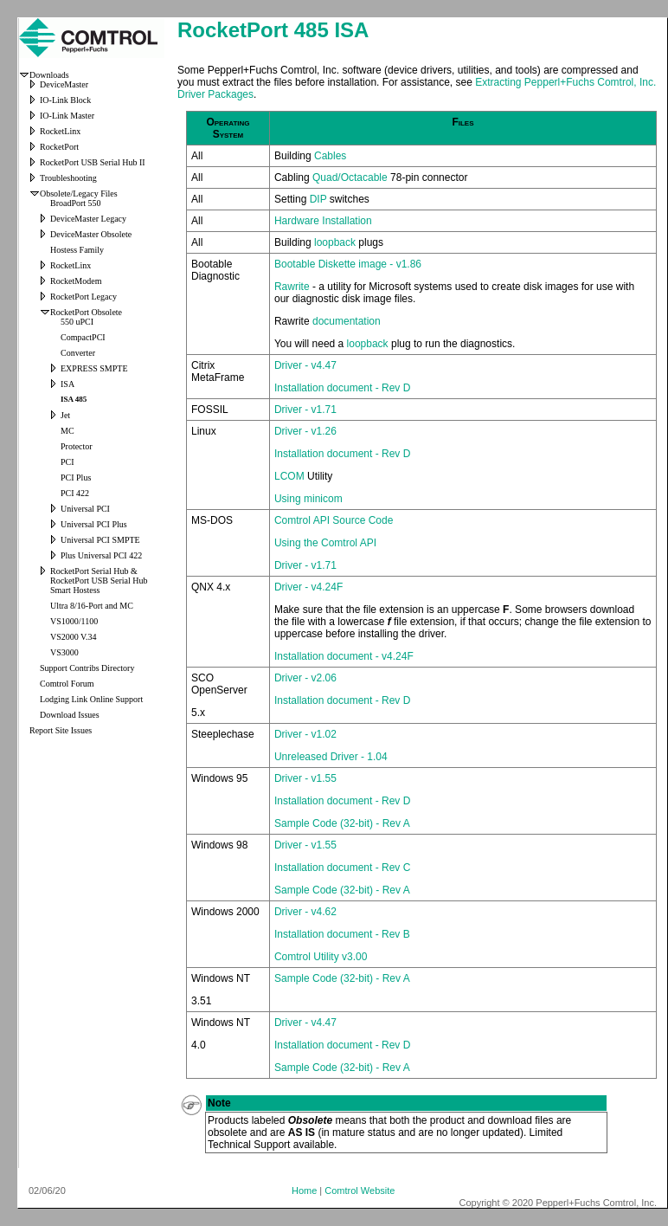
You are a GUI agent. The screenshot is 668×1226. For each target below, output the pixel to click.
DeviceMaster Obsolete (91, 234)
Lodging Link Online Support (91, 699)
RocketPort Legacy (83, 296)
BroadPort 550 (75, 203)
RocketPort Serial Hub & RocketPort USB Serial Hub (99, 575)
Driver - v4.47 (305, 365)
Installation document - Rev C (342, 867)
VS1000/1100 (74, 621)
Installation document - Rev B (342, 934)
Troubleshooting (68, 178)
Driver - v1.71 (305, 409)
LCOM (289, 476)
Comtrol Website (359, 1190)
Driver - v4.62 (305, 912)
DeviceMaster (64, 84)
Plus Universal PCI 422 (101, 555)
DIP (318, 199)
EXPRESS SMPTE (94, 368)
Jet (65, 415)
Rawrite (292, 287)
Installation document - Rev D (342, 388)
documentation (346, 321)
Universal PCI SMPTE (100, 540)
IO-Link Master (67, 115)
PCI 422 (75, 493)
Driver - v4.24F (308, 587)
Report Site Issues (60, 730)
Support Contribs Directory (87, 668)
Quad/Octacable (350, 177)
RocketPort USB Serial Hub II (92, 162)
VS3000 (64, 652)
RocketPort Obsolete (86, 312)
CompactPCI (83, 337)
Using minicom (308, 499)
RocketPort (59, 147)
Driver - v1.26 (305, 431)
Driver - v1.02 (305, 734)
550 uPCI (77, 321)
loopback (336, 242)
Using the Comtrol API (325, 543)
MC (67, 431)
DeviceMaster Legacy (88, 218)
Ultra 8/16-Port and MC (91, 605)
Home (304, 1190)
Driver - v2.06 (305, 678)
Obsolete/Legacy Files (79, 193)
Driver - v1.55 (305, 778)
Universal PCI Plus (94, 524)
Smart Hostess (75, 590)
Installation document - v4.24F (344, 656)
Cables (330, 156)
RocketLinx (60, 131)
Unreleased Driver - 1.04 (331, 757)
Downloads (49, 75)
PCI (67, 462)
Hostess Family (77, 250)
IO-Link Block (65, 100)
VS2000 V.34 (73, 637)
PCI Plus (76, 477)
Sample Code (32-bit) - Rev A (342, 823)
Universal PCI (85, 508)
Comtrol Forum (67, 683)
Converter (78, 353)
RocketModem (75, 281)
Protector (77, 446)
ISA (67, 384)
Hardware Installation (323, 221)
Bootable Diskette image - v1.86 (347, 264)
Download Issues (70, 714)
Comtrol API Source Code (333, 520)
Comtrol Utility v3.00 (320, 957)
